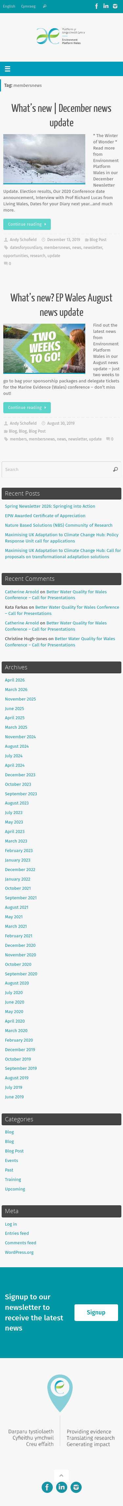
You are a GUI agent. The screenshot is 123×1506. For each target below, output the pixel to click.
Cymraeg (28, 6)
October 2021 (18, 888)
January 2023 (17, 860)
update (54, 256)
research (38, 256)
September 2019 (21, 1068)
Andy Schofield (23, 239)
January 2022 (17, 879)
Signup (96, 1312)
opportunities (15, 256)
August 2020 (17, 983)
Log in (11, 1224)
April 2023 (15, 831)
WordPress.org (19, 1252)
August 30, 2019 (60, 423)
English (9, 6)
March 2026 (16, 689)
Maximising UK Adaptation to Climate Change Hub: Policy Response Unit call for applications (61, 538)
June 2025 (14, 708)
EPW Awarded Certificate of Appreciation (45, 516)
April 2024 (15, 765)
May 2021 (14, 917)
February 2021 (18, 936)
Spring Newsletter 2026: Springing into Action (50, 506)
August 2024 (17, 746)
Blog (13, 431)
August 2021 (16, 907)
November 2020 (20, 955)
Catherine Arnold (22, 592)
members (18, 439)
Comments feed (20, 1243)
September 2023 (21, 794)
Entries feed (17, 1233)
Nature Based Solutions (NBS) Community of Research (59, 525)
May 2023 (14, 822)
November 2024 (20, 737)
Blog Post (98, 239)
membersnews (57, 247)
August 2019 (17, 1078)
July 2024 (14, 756)
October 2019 (18, 1059)
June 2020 (14, 1002)
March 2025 (16, 727)
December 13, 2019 (63, 239)
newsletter (92, 247)
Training (13, 1179)
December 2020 (20, 945)
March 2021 (16, 926)
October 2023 (18, 784)
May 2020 (14, 1011)
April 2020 (15, 1021)
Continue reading (28, 224)
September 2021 (21, 898)
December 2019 (20, 1049)
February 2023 (19, 850)
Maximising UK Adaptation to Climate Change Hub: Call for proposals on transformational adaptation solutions (63, 554)
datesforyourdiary (26, 247)
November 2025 (20, 699)
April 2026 (15, 680)
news (76, 247)
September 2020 (21, 974)
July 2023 (13, 812)
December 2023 (20, 775)
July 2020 (14, 992)
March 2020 (16, 1030)
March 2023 (16, 841)
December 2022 (20, 869)
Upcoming (15, 1189)
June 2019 (14, 1097)
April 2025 (15, 718)
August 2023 (17, 803)
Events (11, 1160)
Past (9, 1170)
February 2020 (19, 1040)
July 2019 (13, 1087)
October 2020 (18, 964)
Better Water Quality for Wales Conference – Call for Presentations (56, 595)
